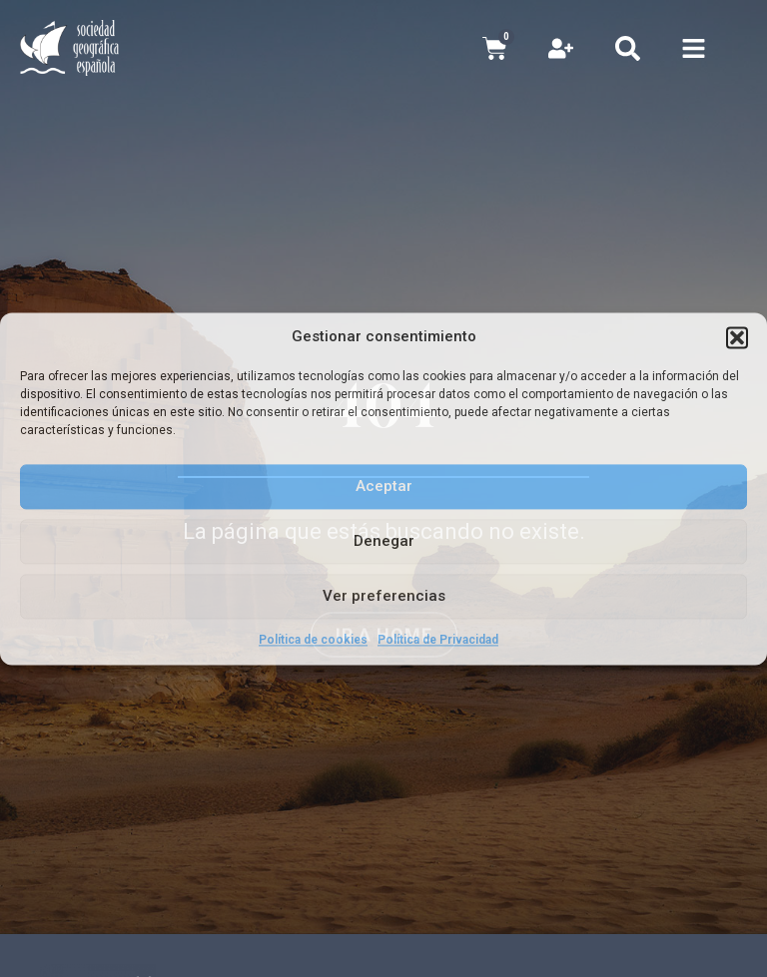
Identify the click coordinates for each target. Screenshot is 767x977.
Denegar (384, 541)
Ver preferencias (384, 596)
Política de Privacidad (438, 640)
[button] (737, 337)
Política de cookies (313, 640)
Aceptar (384, 486)
